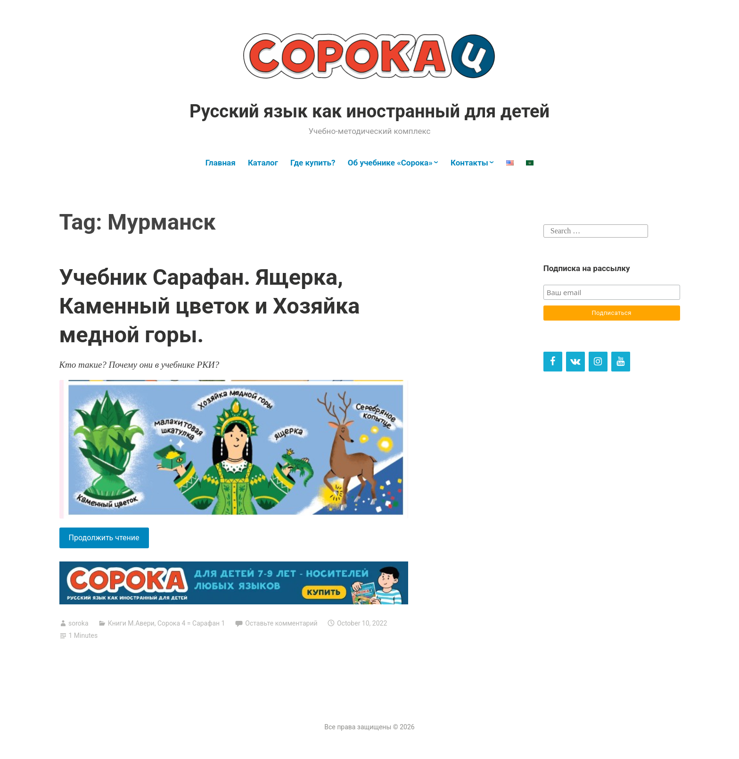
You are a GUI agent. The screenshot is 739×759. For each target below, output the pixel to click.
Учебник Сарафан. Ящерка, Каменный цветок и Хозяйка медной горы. (209, 305)
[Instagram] (598, 361)
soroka (78, 623)
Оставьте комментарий (281, 623)
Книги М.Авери (131, 623)
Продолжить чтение (109, 539)
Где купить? (312, 162)
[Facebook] (552, 361)
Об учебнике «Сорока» (390, 162)
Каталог (263, 162)
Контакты (469, 162)
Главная (220, 162)
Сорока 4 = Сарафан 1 (191, 623)
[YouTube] (620, 361)
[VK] (575, 361)
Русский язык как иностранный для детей (369, 111)
